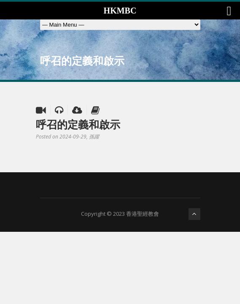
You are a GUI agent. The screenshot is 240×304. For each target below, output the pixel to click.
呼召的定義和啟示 (78, 124)
